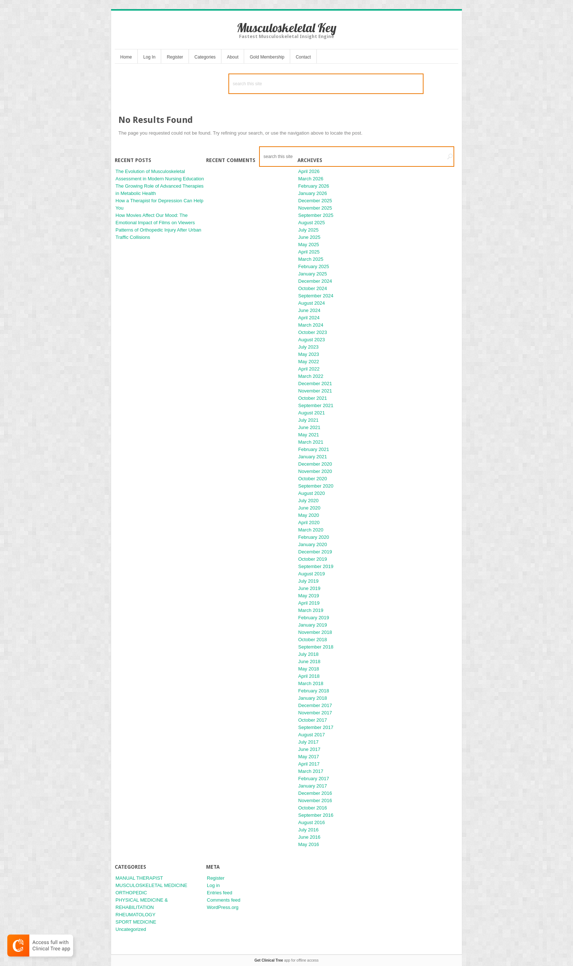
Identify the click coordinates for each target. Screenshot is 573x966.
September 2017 (315, 727)
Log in (213, 885)
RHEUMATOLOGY (135, 914)
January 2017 (312, 786)
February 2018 (313, 691)
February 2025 (313, 266)
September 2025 (315, 215)
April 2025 (309, 252)
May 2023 (308, 354)
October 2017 (312, 720)
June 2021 (309, 427)
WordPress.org (222, 907)
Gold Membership (267, 57)
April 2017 (309, 764)
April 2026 (309, 171)
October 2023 (312, 332)
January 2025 (312, 274)
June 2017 (309, 749)
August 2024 (311, 303)
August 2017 (311, 734)
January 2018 (312, 698)
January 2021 (312, 456)
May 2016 (308, 844)
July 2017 (308, 742)
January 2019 (312, 625)
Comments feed (223, 900)
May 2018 (308, 669)
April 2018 (309, 676)
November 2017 (315, 712)
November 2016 (315, 800)
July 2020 (308, 500)
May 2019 (308, 595)
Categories (205, 57)
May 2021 (308, 434)
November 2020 (315, 471)
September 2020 (315, 486)
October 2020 (312, 478)
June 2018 (309, 661)
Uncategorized (130, 929)
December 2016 (315, 793)
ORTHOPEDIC (131, 892)
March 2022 (310, 376)
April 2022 (309, 369)
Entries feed (219, 892)
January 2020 (312, 544)
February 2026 (313, 186)
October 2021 (312, 398)
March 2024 (310, 325)
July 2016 (308, 829)
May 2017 (308, 756)
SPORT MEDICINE (135, 922)
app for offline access (286, 960)
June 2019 (309, 588)
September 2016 (315, 815)
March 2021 (310, 442)
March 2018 (310, 683)
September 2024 (315, 295)
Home (126, 57)
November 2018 (315, 632)
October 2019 (312, 559)
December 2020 (315, 464)
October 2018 (312, 639)
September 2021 (315, 405)
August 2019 (311, 573)
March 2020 (310, 530)
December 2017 (315, 705)
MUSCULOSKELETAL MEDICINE (151, 885)
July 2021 (308, 420)
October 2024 (312, 288)
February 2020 (313, 537)
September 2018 (315, 647)
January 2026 (312, 193)
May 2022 (308, 361)
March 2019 (310, 610)
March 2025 (310, 259)
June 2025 (309, 237)
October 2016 (312, 808)
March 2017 (310, 771)
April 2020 (309, 522)
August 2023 (311, 339)
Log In (149, 57)
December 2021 (315, 383)
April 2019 (309, 603)
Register (175, 57)
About (232, 57)
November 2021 (315, 391)
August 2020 (311, 493)
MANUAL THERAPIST (139, 878)
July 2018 (308, 654)
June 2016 (309, 837)
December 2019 (315, 552)
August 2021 (311, 413)
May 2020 (308, 515)
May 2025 (308, 244)
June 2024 (309, 310)
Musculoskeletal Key (287, 27)
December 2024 (315, 281)
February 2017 (313, 778)
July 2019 (308, 581)
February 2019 (313, 617)
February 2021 (313, 449)
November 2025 (315, 208)
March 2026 (310, 178)
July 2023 (308, 347)
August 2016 (311, 822)
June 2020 (309, 508)
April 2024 (309, 317)
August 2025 (311, 222)
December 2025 (315, 200)
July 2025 (308, 230)
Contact (303, 57)
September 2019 (315, 566)
